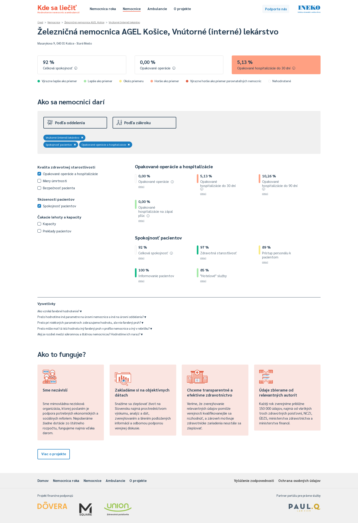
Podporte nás (276, 9)
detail (141, 186)
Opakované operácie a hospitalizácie (106, 144)
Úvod (40, 22)
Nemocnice (132, 8)
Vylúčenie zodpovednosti (254, 480)
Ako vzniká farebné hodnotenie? (59, 311)
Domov (43, 480)
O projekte (182, 8)
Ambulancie (157, 8)
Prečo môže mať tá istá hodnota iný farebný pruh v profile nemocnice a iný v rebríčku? (94, 328)
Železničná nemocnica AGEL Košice (84, 22)
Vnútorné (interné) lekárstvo (124, 22)
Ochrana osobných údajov (299, 480)
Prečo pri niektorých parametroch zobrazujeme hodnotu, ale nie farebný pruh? (90, 322)
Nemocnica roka (103, 8)
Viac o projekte (53, 454)
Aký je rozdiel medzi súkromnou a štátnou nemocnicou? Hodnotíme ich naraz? (90, 334)
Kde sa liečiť (58, 8)
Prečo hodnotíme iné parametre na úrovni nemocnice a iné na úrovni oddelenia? (91, 317)
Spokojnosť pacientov (61, 144)
